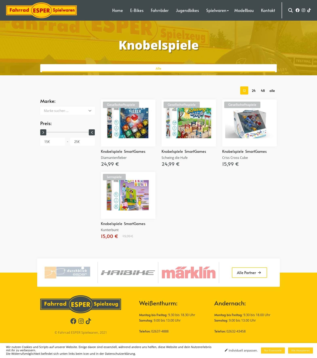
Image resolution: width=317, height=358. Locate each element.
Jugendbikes (187, 10)
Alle (158, 68)
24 (254, 90)
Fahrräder (160, 10)
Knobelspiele (111, 151)
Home (117, 10)
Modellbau (244, 10)
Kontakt (268, 10)
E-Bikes (137, 10)
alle (272, 90)
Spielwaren (216, 10)
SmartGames (134, 151)
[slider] (43, 132)
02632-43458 (236, 331)
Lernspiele (114, 176)
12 (244, 90)
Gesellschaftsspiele (121, 104)
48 (263, 90)
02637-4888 (160, 331)
